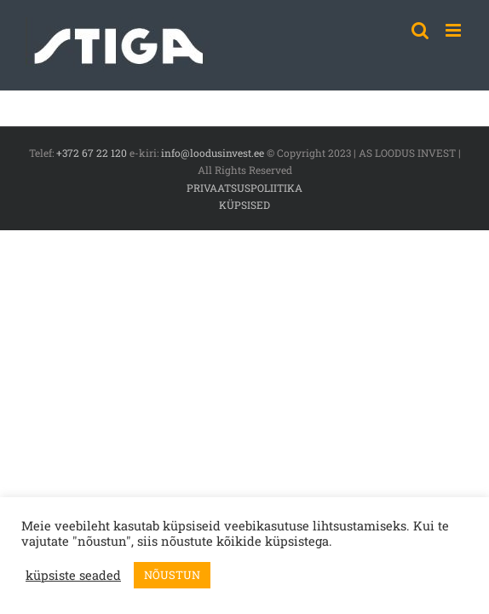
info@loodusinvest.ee (212, 152)
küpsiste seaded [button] (73, 575)
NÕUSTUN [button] (172, 574)
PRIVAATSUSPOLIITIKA (244, 187)
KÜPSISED (244, 204)
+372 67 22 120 (91, 152)
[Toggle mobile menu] (454, 30)
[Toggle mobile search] (420, 30)
